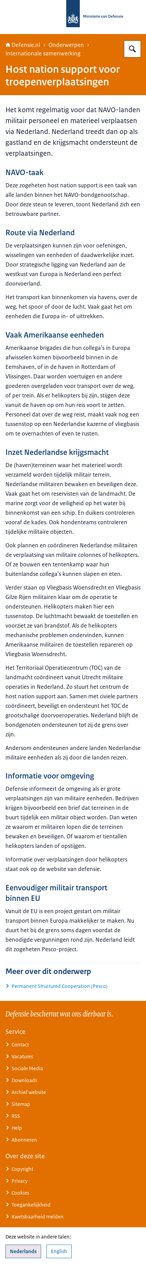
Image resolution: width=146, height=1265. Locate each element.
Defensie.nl (22, 45)
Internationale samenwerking (42, 53)
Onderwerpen (66, 45)
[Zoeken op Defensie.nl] (132, 49)
